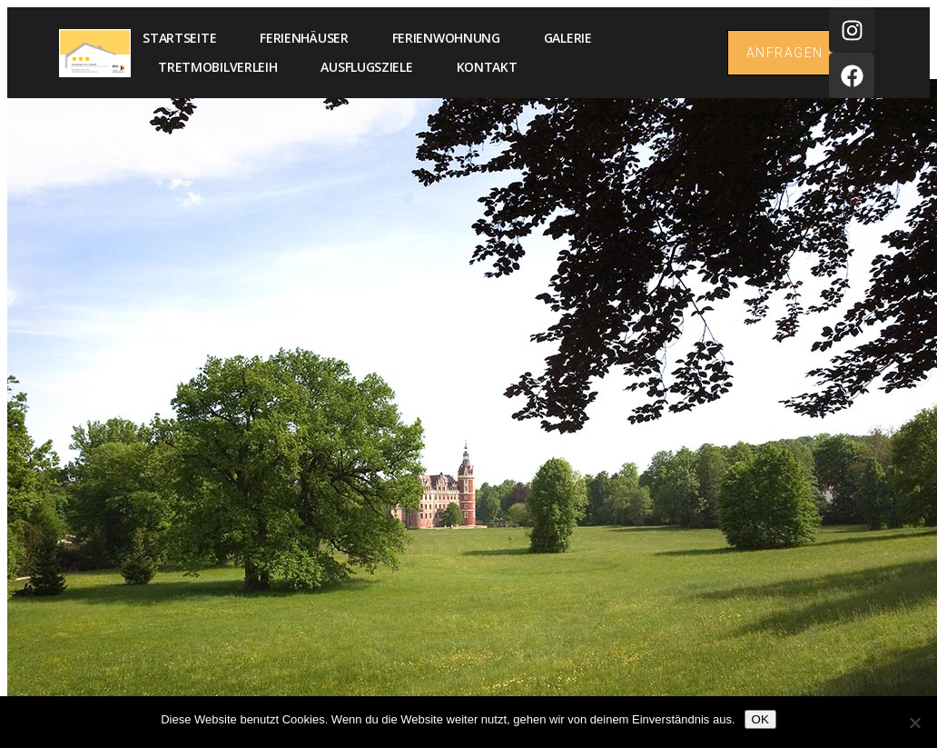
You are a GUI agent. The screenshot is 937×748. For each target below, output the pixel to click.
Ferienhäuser (304, 37)
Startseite (179, 37)
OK (760, 719)
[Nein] (914, 722)
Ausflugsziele (366, 66)
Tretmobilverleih (217, 66)
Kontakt (487, 66)
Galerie (568, 37)
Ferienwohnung (446, 37)
